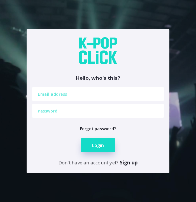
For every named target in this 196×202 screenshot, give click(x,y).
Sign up (128, 162)
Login (98, 145)
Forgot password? (98, 128)
